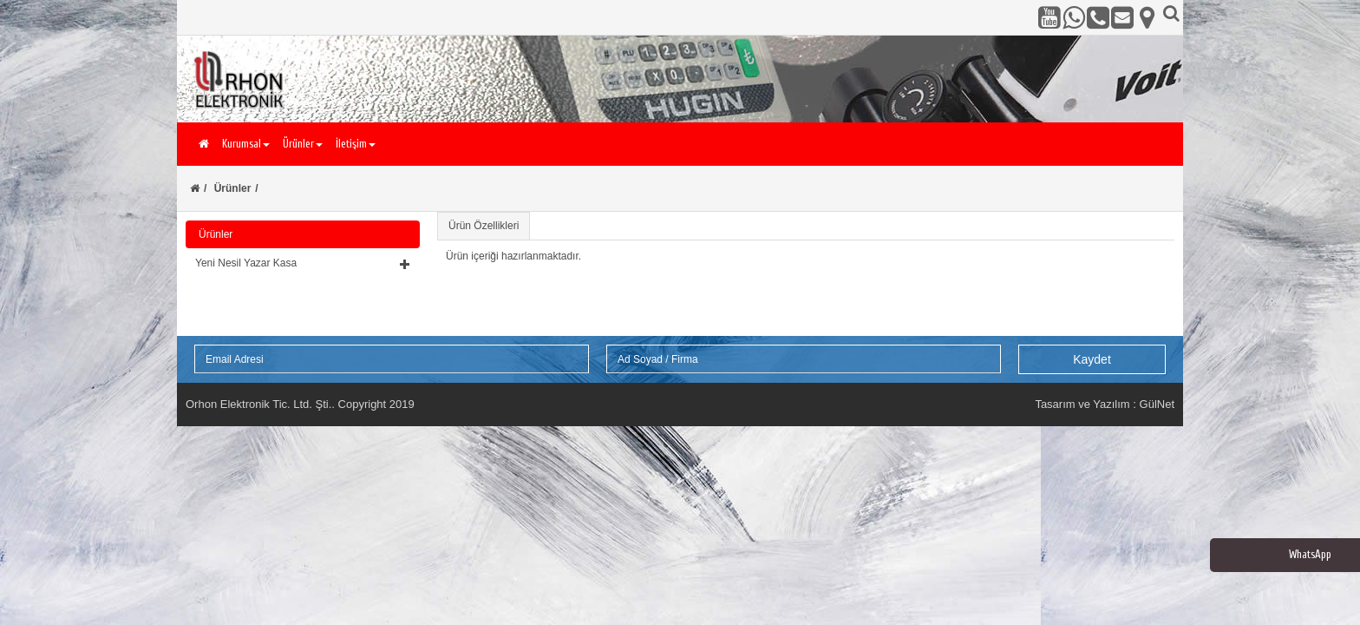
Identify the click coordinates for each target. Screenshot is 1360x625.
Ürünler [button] (303, 143)
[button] (302, 263)
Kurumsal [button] (246, 143)
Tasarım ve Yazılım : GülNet (1104, 404)
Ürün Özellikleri (483, 226)
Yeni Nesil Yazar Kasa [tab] (302, 263)
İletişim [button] (356, 143)
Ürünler (233, 188)
